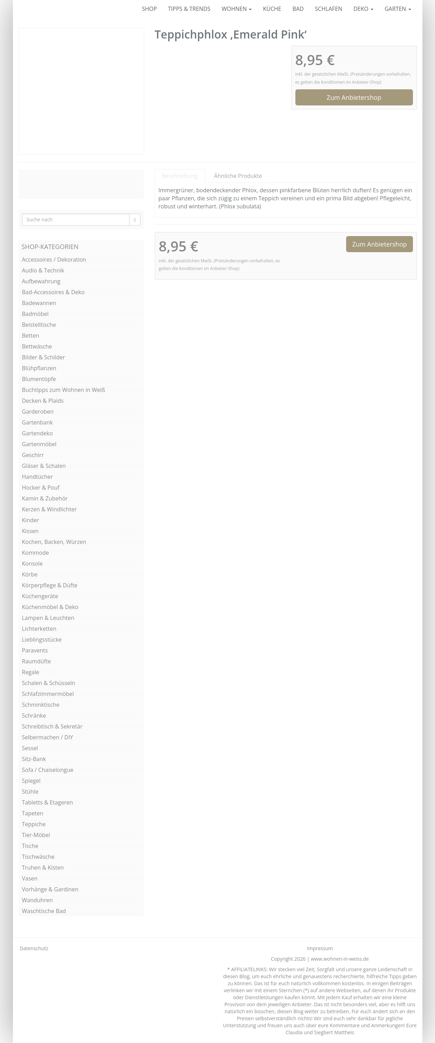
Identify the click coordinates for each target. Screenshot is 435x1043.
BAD (298, 9)
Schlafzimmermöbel (48, 694)
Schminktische (40, 705)
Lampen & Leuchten (48, 618)
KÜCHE (272, 9)
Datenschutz (34, 948)
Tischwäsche (38, 857)
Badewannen (39, 303)
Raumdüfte (36, 661)
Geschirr (33, 455)
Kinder (30, 520)
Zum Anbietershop (354, 97)
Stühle (30, 791)
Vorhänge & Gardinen (50, 889)
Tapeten (32, 813)
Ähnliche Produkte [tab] (238, 176)
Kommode (35, 553)
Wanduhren (37, 900)
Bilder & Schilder (43, 357)
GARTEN (398, 9)
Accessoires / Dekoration (54, 259)
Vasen (30, 878)
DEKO (363, 9)
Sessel (30, 748)
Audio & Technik (43, 270)
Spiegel (31, 781)
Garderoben (38, 411)
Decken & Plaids (43, 401)
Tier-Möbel (36, 835)
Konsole (32, 563)
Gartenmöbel (39, 444)
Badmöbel (35, 314)
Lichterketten (39, 629)
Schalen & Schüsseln (48, 683)
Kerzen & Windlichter (49, 509)
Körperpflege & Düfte (50, 585)
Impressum (320, 948)
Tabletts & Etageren (47, 802)
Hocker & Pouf (40, 487)
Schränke (34, 715)
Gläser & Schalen (44, 466)
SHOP (149, 9)
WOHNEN (237, 9)
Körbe (30, 574)
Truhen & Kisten (43, 867)
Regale (30, 672)
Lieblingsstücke (42, 639)
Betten (31, 335)
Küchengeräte (40, 596)
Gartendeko (37, 433)
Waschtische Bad (44, 911)
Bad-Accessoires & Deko (53, 292)
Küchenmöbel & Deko (50, 607)
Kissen (30, 531)
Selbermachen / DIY (47, 737)
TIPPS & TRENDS (189, 9)
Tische (30, 846)
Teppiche (34, 824)
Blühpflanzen (39, 368)
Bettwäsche (37, 346)
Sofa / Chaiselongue (47, 770)
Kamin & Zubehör (45, 498)
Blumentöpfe (39, 379)
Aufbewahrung (41, 281)
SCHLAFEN (328, 9)
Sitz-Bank (34, 759)
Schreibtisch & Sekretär (52, 726)
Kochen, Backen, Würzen (54, 542)
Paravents (35, 650)
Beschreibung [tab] (180, 176)
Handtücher (37, 477)
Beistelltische (39, 325)
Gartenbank (37, 422)
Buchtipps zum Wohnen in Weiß (63, 390)
